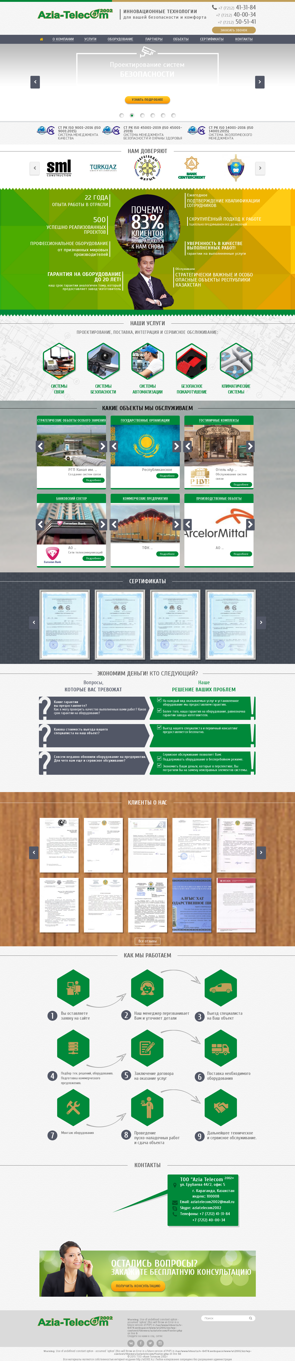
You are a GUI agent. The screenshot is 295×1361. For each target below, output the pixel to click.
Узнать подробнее (147, 100)
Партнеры (153, 39)
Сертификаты (212, 39)
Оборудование (120, 39)
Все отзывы (148, 941)
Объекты (181, 39)
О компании (63, 39)
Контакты (244, 39)
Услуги (90, 39)
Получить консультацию (138, 1286)
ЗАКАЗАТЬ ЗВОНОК (234, 30)
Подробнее (93, 480)
